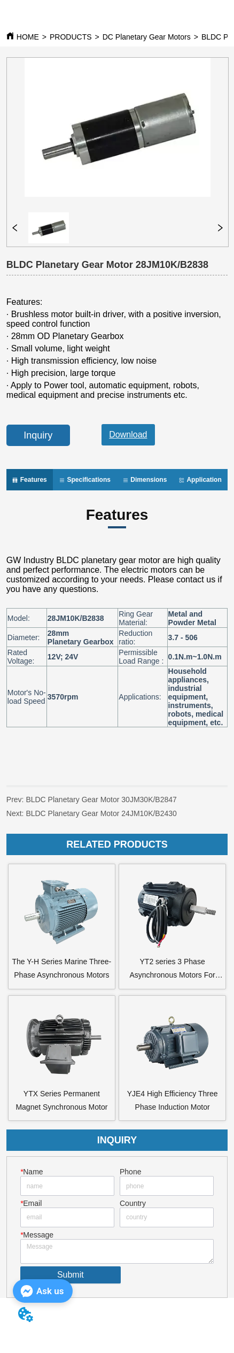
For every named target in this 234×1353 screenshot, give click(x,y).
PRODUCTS (71, 37)
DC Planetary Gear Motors (147, 37)
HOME (28, 37)
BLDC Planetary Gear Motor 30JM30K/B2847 (101, 799)
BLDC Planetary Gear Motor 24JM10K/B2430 (101, 813)
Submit (70, 1274)
